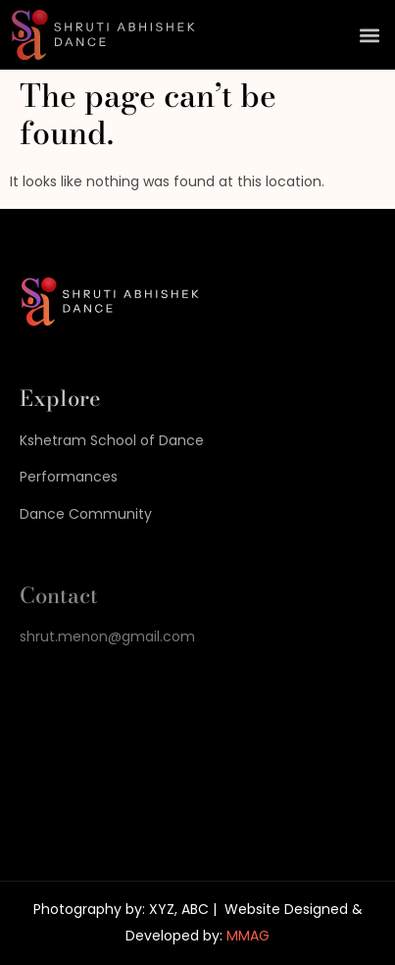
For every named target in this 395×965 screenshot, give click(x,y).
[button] (369, 35)
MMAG (248, 935)
